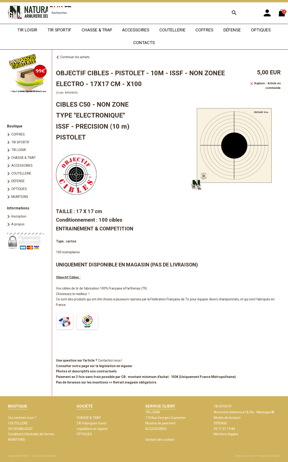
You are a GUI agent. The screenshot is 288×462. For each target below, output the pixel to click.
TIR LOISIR (27, 30)
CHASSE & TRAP (97, 30)
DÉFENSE (232, 30)
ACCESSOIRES (135, 30)
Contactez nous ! (110, 360)
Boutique (14, 126)
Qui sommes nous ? (22, 417)
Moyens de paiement (160, 423)
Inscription (18, 216)
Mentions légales (226, 434)
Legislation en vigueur (92, 428)
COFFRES (204, 30)
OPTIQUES (261, 30)
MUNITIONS (19, 196)
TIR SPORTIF (59, 30)
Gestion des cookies (159, 439)
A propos (18, 224)
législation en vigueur (115, 366)
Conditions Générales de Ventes (31, 434)
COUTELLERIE (172, 30)
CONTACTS (144, 43)
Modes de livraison (227, 417)
